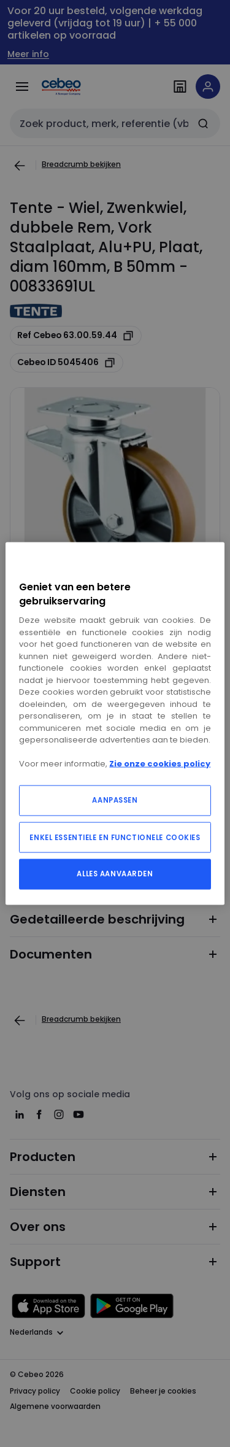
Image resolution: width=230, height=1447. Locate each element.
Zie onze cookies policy (159, 764)
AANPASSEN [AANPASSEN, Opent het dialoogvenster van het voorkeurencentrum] (114, 800)
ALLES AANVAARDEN (115, 873)
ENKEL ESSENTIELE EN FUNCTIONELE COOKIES (114, 837)
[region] (115, 723)
